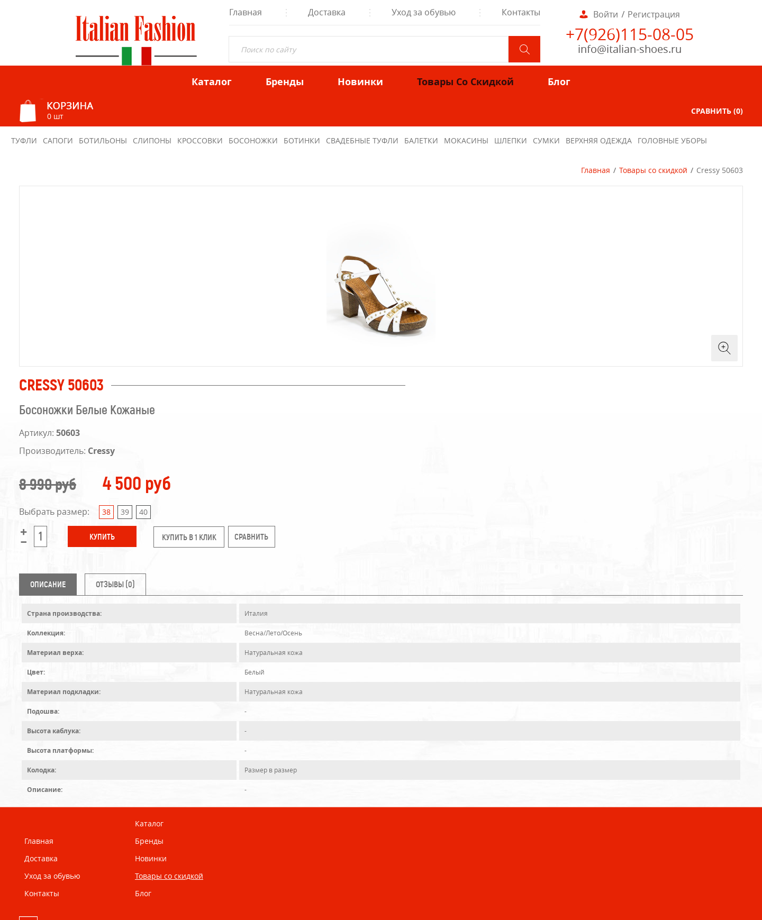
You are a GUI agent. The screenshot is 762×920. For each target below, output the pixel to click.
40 (143, 512)
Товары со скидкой (653, 170)
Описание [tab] (48, 584)
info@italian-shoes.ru (630, 49)
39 (125, 512)
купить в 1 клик (189, 537)
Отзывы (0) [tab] (115, 584)
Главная (595, 170)
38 (106, 512)
